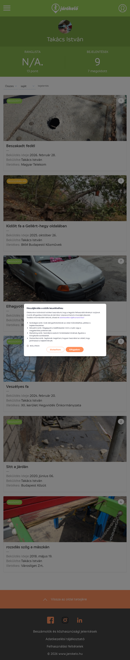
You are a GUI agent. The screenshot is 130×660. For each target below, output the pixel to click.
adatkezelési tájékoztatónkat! (71, 317)
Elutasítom (55, 349)
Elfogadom (74, 349)
